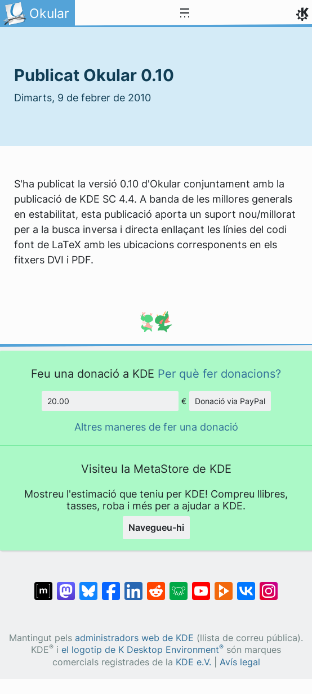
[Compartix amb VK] (246, 585)
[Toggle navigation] (184, 13)
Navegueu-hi (156, 527)
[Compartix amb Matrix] (43, 585)
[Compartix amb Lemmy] (179, 585)
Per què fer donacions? (219, 373)
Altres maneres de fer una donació (156, 427)
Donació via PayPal (230, 401)
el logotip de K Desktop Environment (142, 649)
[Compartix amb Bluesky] (88, 585)
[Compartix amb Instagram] (269, 585)
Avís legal (240, 662)
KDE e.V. (193, 662)
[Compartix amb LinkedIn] (133, 585)
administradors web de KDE (134, 638)
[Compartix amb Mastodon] (66, 585)
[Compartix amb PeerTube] (224, 585)
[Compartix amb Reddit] (156, 585)
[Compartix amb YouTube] (201, 585)
